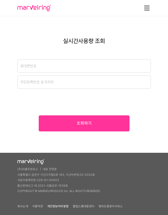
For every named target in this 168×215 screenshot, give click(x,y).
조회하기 (84, 123)
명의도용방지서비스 (111, 206)
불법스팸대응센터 (83, 206)
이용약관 (37, 206)
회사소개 (22, 206)
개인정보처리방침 (58, 206)
